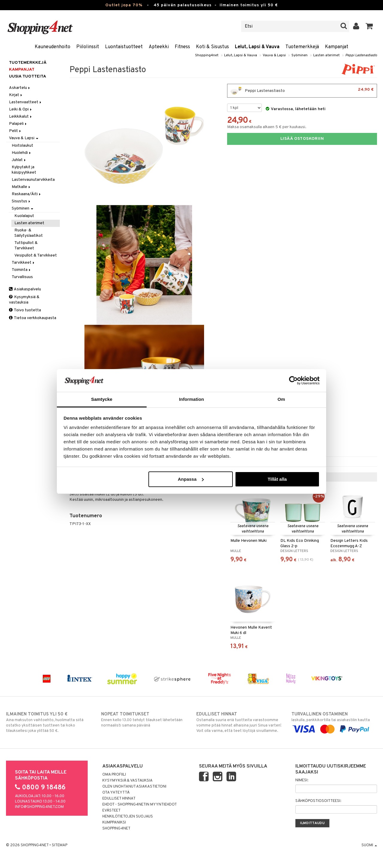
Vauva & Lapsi (274, 55)
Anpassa (191, 479)
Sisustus (21, 201)
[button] (369, 26)
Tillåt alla (277, 479)
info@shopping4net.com (39, 807)
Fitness (182, 47)
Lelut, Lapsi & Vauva (257, 47)
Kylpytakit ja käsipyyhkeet (24, 170)
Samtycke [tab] (102, 399)
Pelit (15, 131)
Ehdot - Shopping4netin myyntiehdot (139, 804)
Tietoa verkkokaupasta (32, 318)
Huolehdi (22, 152)
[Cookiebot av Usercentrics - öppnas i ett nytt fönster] (293, 380)
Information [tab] (191, 399)
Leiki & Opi (21, 109)
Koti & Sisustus (212, 47)
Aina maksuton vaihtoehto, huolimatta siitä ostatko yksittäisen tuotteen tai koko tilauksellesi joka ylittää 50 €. (49, 722)
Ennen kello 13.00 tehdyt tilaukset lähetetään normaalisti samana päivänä (144, 719)
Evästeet (111, 810)
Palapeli (18, 123)
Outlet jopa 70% (123, 5)
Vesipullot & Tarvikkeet (35, 255)
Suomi (369, 845)
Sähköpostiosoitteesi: (318, 801)
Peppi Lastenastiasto (361, 55)
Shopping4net (206, 55)
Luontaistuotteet (124, 47)
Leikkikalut (21, 116)
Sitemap (59, 845)
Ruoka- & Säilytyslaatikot (28, 233)
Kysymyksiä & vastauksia (24, 300)
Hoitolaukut (22, 145)
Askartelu (20, 87)
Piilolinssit (87, 47)
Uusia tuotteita (27, 76)
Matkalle (21, 186)
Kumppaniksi (114, 822)
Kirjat (16, 95)
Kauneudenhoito (52, 47)
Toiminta (21, 269)
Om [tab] (281, 399)
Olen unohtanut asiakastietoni (134, 786)
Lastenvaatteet (25, 102)
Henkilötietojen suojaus (127, 816)
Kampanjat (336, 47)
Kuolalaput (24, 216)
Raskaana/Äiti (27, 194)
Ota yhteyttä (116, 792)
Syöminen (299, 55)
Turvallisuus (22, 277)
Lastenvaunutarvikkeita (33, 179)
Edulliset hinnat (119, 798)
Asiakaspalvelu (25, 289)
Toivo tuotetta (25, 310)
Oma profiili (114, 774)
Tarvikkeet (23, 262)
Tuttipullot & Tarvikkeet (26, 245)
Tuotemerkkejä (302, 47)
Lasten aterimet (326, 55)
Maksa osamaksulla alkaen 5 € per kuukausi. (266, 127)
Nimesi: (301, 780)
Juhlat (19, 160)
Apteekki (159, 47)
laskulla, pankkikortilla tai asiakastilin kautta (334, 721)
